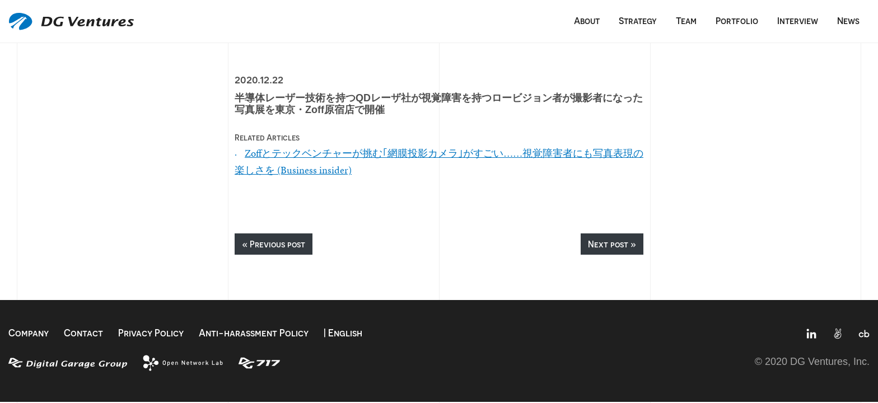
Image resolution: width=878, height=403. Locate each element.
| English (343, 333)
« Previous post (273, 244)
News (848, 20)
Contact (83, 333)
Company (28, 333)
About (587, 20)
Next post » (612, 244)
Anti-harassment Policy (254, 333)
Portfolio (737, 20)
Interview (797, 20)
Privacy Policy (151, 333)
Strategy (638, 20)
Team (686, 20)
